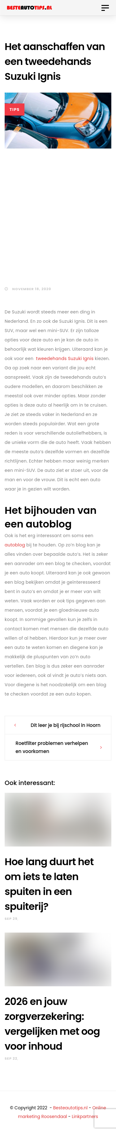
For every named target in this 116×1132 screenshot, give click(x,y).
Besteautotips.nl (70, 1108)
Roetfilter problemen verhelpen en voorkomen (51, 747)
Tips (15, 109)
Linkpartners (85, 1116)
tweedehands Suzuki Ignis (64, 358)
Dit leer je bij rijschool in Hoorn (66, 725)
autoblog (15, 545)
